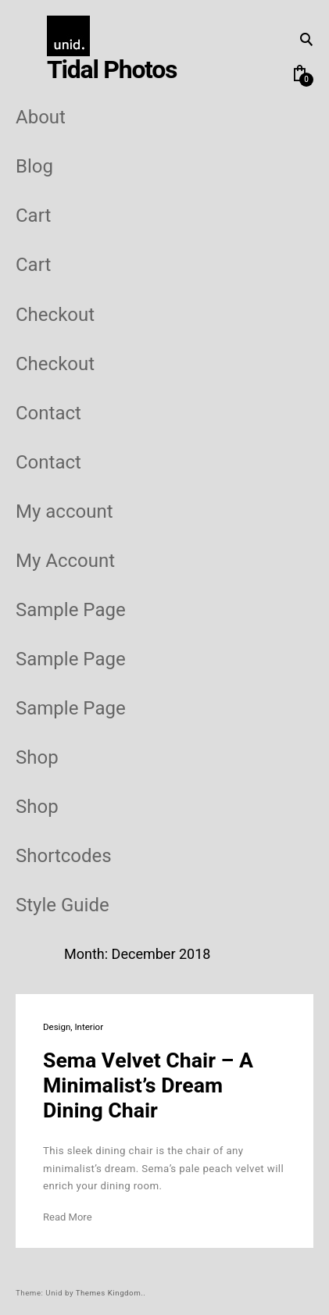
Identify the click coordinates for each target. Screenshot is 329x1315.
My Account (65, 561)
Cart (33, 216)
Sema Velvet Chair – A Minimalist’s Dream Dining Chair (148, 1086)
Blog (34, 166)
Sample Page (71, 610)
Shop (37, 758)
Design (56, 1027)
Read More (67, 1217)
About (41, 117)
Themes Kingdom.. (111, 1293)
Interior (88, 1027)
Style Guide (62, 905)
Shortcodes (64, 856)
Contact (48, 413)
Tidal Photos (112, 70)
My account (64, 512)
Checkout (55, 315)
